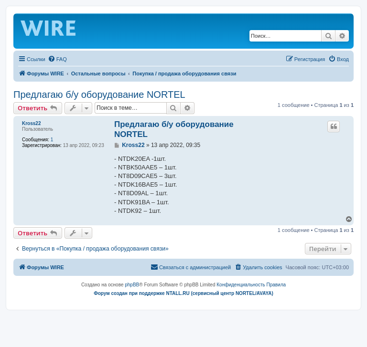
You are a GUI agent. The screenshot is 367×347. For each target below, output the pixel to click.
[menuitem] (57, 59)
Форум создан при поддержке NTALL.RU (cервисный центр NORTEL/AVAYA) (183, 293)
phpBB (132, 284)
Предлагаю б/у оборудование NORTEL (99, 94)
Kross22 (31, 123)
